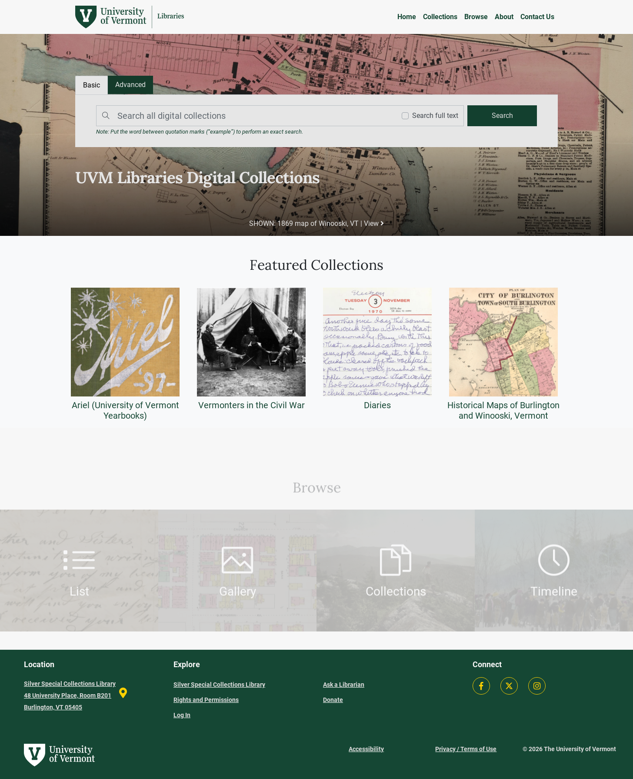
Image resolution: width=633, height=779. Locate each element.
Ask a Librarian (343, 684)
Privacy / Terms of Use (465, 748)
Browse (476, 17)
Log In (181, 715)
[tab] (130, 85)
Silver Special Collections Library (219, 684)
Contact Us (537, 17)
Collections (440, 17)
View (374, 223)
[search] (502, 115)
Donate (333, 699)
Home (406, 17)
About (504, 17)
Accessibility (366, 748)
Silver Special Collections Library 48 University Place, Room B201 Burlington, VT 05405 (70, 695)
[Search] (244, 115)
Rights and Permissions (206, 699)
